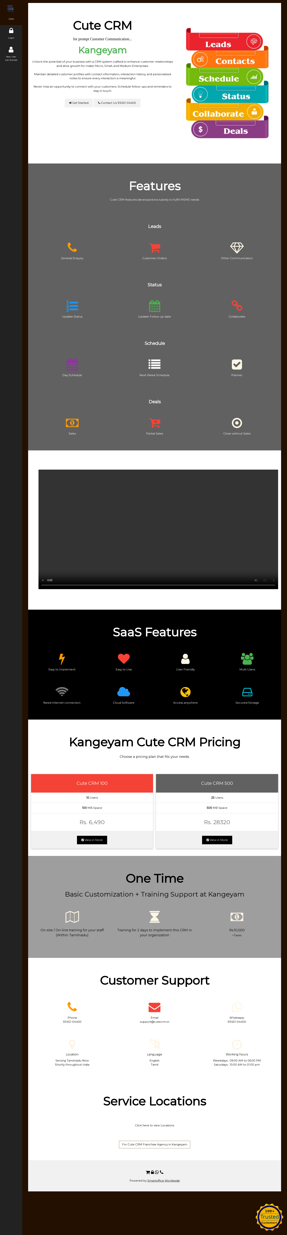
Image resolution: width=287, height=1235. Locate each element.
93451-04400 (72, 1021)
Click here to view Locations (154, 1125)
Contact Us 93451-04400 (117, 103)
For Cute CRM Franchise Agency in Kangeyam (154, 1144)
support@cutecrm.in (154, 1021)
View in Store (92, 840)
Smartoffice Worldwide (163, 1180)
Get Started (78, 103)
